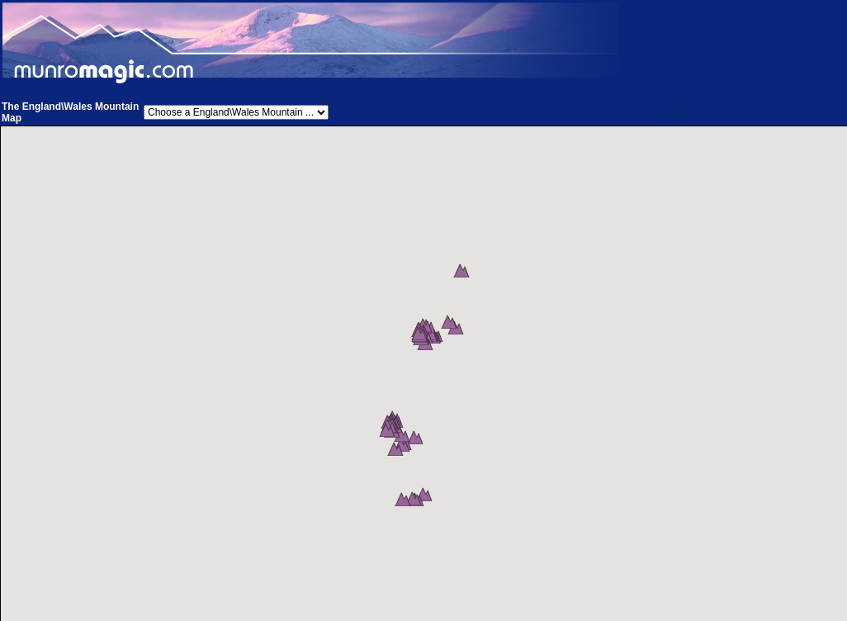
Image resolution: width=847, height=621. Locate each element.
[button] (470, 299)
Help (677, 112)
